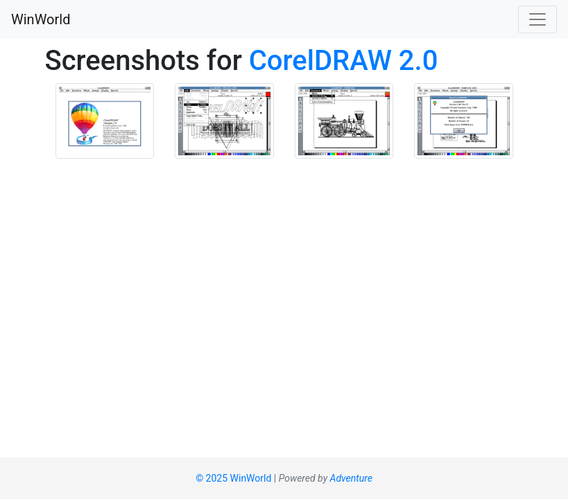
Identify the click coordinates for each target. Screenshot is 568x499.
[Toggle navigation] (537, 19)
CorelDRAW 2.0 (343, 60)
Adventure (351, 478)
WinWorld (40, 19)
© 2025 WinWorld (233, 478)
